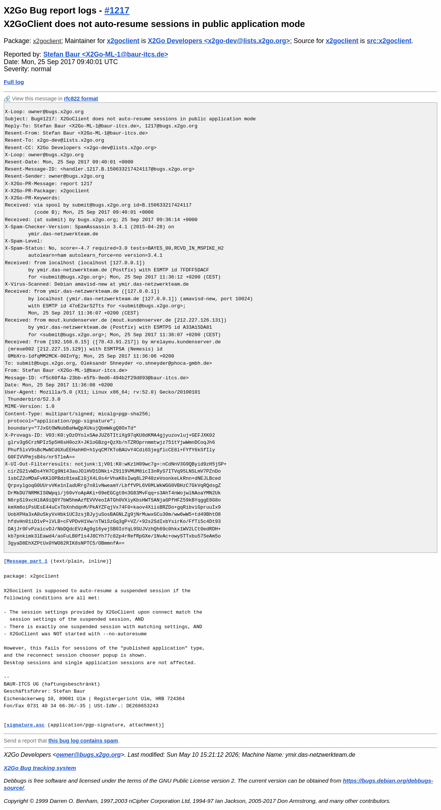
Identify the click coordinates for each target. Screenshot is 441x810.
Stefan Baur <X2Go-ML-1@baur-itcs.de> (105, 54)
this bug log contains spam (83, 741)
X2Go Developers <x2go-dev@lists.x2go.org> (219, 41)
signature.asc (26, 725)
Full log (14, 82)
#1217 (116, 10)
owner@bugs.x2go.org (88, 755)
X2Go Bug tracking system (40, 768)
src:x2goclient (389, 41)
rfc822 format (81, 99)
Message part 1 (27, 561)
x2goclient (47, 41)
